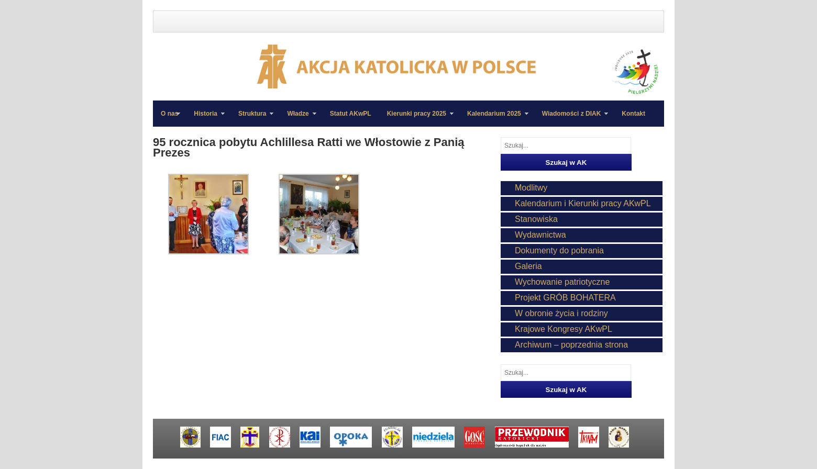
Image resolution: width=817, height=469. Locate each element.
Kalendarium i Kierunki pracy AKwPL (583, 203)
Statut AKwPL (350, 113)
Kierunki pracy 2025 (416, 118)
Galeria (528, 266)
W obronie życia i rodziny (561, 313)
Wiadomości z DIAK (571, 118)
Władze (297, 118)
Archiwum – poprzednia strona (571, 344)
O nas (169, 113)
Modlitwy (531, 187)
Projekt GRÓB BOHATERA (565, 297)
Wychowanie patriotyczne (562, 281)
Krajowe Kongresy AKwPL (563, 329)
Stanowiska (536, 219)
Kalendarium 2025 (493, 118)
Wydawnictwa (540, 234)
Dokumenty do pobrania (559, 250)
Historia (205, 118)
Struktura (251, 118)
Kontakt (633, 113)
